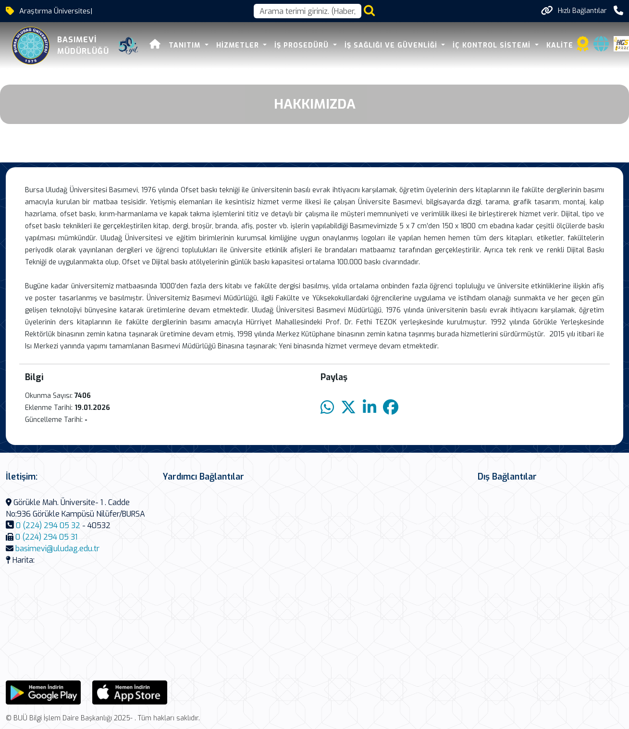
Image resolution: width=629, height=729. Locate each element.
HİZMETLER (238, 45)
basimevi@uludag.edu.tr (57, 549)
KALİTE (559, 45)
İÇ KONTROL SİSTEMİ (493, 45)
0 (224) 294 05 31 (46, 537)
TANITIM (186, 45)
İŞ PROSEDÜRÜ (302, 45)
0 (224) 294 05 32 (48, 525)
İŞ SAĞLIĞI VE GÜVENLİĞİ (392, 45)
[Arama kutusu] (307, 11)
